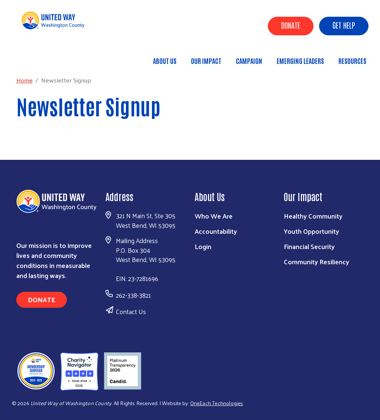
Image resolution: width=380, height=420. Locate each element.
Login (203, 246)
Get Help (343, 25)
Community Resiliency (316, 261)
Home (43, 57)
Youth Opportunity (311, 231)
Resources (352, 60)
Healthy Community (313, 216)
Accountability (216, 231)
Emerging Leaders (300, 60)
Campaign (249, 60)
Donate (290, 25)
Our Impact (206, 60)
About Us (164, 60)
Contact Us (131, 311)
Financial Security (309, 246)
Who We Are (214, 216)
